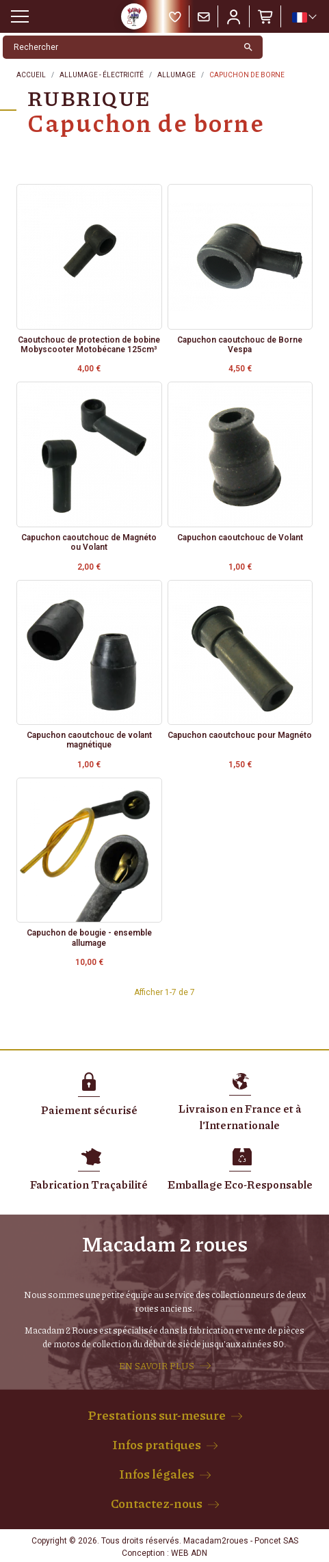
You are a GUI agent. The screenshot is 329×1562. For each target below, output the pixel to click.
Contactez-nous (156, 1503)
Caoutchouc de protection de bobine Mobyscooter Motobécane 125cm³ (89, 344)
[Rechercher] (119, 47)
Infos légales (156, 1474)
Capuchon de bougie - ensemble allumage (89, 937)
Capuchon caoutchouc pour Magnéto (240, 735)
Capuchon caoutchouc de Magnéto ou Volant (89, 542)
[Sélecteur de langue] (303, 17)
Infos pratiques (156, 1444)
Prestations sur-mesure (157, 1415)
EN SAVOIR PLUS (156, 1366)
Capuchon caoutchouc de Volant (240, 537)
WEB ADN (189, 1553)
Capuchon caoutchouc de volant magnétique (89, 740)
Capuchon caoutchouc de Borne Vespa (239, 344)
